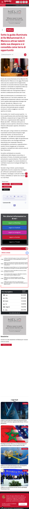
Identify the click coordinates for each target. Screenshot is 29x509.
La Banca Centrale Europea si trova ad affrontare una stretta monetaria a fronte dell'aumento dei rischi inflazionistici (16, 259)
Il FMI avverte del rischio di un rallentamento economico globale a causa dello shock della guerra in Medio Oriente (15, 283)
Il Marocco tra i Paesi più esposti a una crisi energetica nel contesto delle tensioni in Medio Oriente (14, 278)
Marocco (6, 184)
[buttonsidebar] (2, 2)
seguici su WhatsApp (14, 223)
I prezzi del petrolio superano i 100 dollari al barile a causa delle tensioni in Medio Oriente (15, 274)
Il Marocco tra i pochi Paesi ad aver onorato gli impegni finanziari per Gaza (14, 488)
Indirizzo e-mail (6, 345)
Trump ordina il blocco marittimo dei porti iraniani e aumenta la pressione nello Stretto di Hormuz (15, 286)
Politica (10, 30)
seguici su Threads (14, 242)
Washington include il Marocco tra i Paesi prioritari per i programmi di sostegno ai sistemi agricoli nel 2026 (16, 267)
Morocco (6, 190)
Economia (25, 427)
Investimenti (7, 187)
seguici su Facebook (14, 227)
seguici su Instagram (15, 232)
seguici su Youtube (14, 237)
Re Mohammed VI (16, 184)
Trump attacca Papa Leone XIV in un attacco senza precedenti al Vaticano (15, 271)
